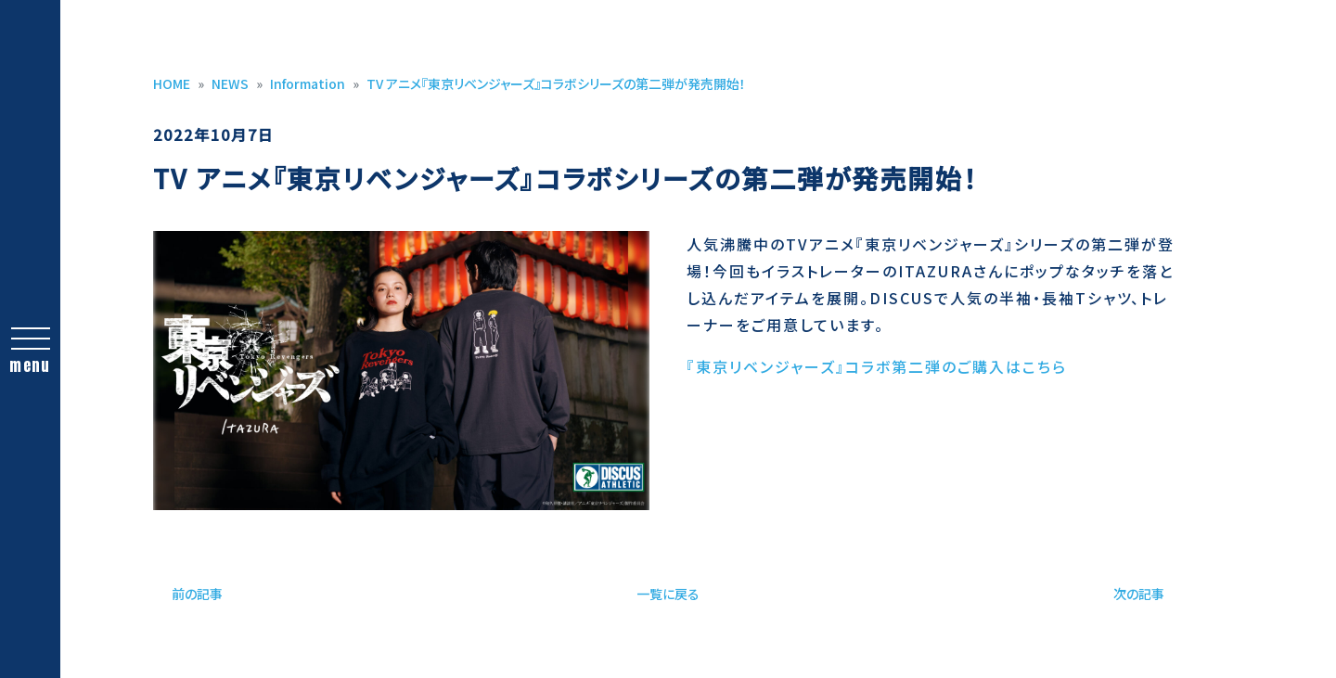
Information (307, 83)
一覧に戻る (668, 593)
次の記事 (1138, 593)
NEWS (230, 83)
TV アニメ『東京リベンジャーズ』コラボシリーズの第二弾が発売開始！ (556, 83)
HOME (171, 83)
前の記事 (197, 593)
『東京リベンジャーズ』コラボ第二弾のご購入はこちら (877, 366)
